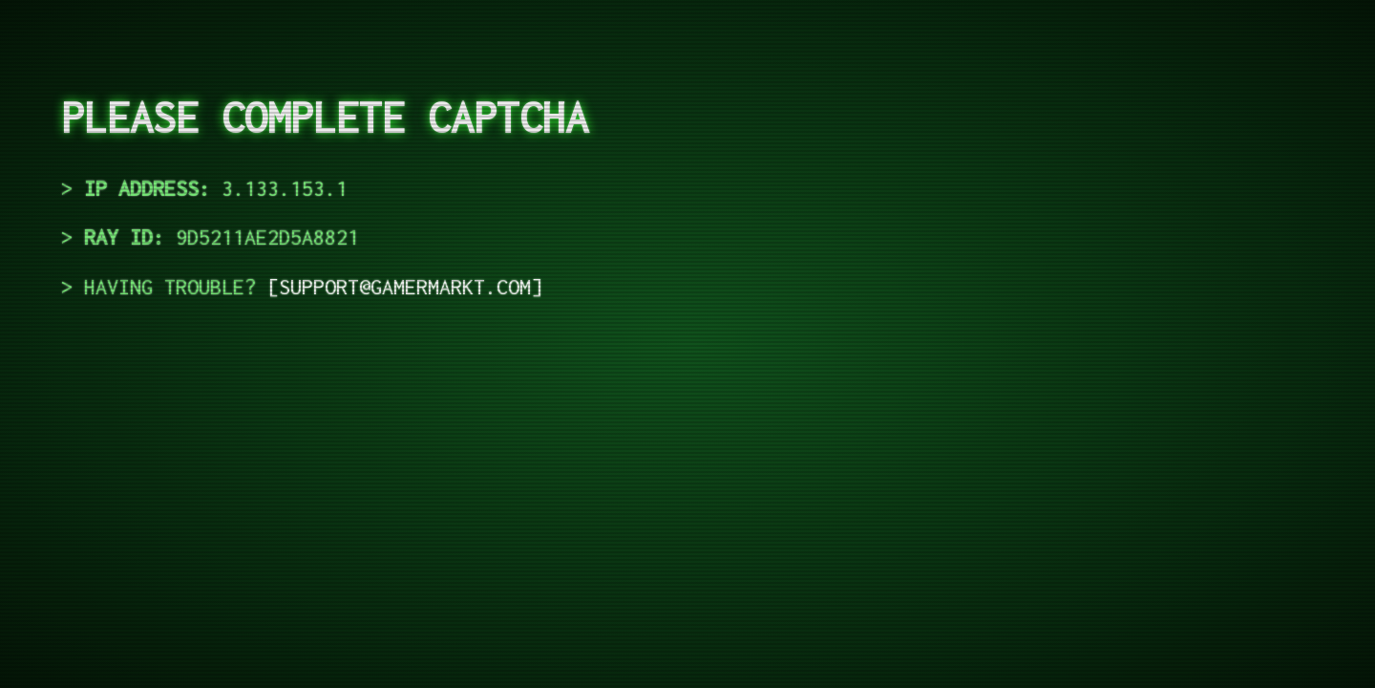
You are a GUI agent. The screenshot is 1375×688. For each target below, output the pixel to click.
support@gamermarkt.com (405, 286)
